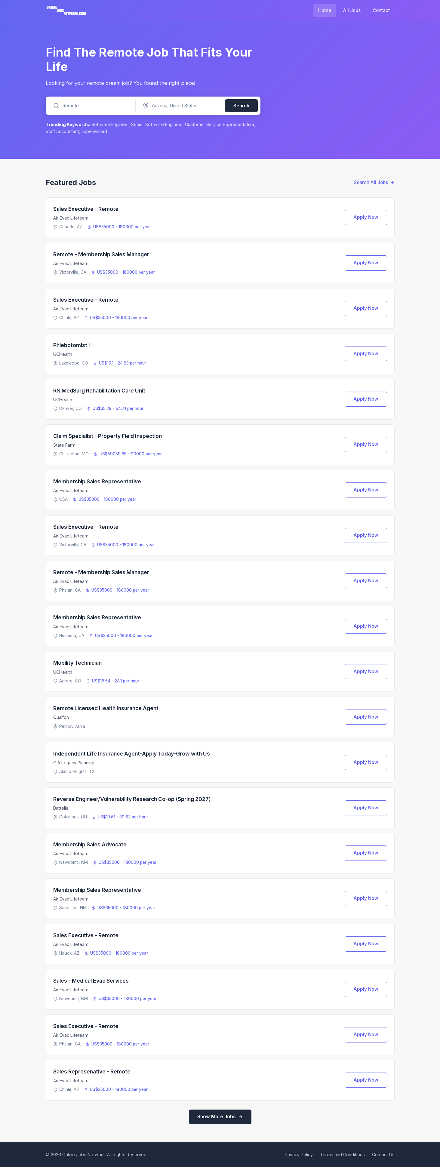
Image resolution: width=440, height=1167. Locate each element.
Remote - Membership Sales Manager (101, 254)
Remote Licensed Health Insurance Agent (105, 708)
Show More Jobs (220, 1116)
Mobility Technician (77, 663)
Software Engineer (110, 124)
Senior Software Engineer (157, 124)
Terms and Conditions (342, 1154)
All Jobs (352, 10)
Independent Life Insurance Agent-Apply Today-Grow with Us (131, 753)
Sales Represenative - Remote (92, 1071)
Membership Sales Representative (97, 481)
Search (241, 106)
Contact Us (383, 1154)
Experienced (94, 131)
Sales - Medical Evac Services (91, 981)
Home (324, 10)
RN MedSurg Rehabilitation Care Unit (99, 390)
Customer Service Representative (219, 124)
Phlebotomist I (71, 345)
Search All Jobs (374, 182)
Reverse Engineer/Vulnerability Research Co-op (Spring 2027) (132, 799)
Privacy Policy (299, 1154)
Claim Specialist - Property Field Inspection (107, 436)
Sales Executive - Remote (85, 209)
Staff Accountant (62, 131)
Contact (381, 10)
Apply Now (365, 217)
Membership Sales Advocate (90, 844)
